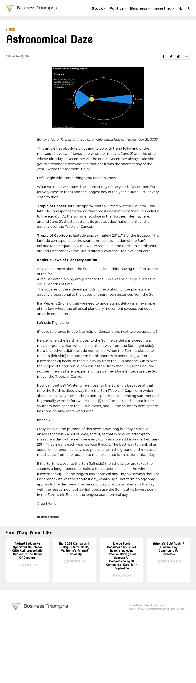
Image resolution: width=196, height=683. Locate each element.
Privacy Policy (135, 670)
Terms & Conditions (154, 670)
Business (138, 8)
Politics (116, 8)
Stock (97, 8)
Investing (162, 8)
